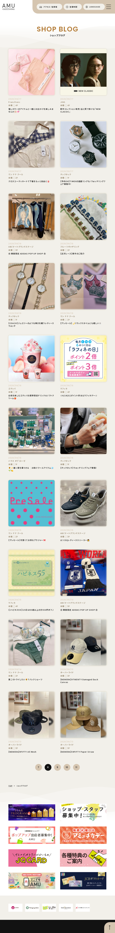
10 (67, 767)
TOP (10, 786)
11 (76, 767)
